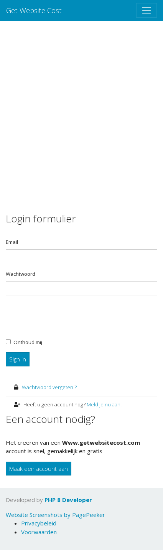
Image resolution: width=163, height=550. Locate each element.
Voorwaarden (39, 532)
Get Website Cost (34, 10)
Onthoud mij (27, 342)
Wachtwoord (20, 273)
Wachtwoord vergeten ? (49, 387)
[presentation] (64, 316)
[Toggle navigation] (146, 10)
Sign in (17, 359)
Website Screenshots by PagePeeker (55, 515)
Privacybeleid (38, 523)
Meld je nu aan (103, 404)
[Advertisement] (81, 118)
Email (12, 242)
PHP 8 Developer (68, 500)
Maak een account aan (38, 468)
